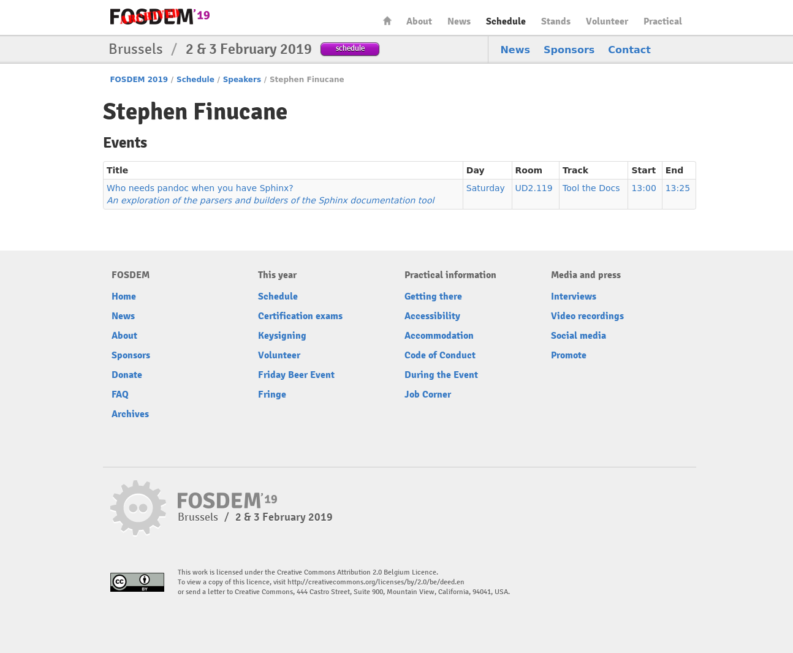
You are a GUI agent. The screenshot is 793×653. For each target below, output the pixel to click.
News (459, 21)
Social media (578, 336)
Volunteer (607, 21)
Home (387, 20)
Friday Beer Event (296, 375)
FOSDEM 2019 (139, 79)
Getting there (433, 296)
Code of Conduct (440, 355)
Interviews (573, 296)
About (419, 21)
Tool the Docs (591, 188)
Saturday (485, 188)
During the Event (441, 375)
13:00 (643, 188)
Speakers (242, 79)
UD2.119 (534, 188)
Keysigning (282, 336)
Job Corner (427, 394)
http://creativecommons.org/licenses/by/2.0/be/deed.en (376, 582)
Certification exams (300, 316)
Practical (662, 21)
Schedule (506, 21)
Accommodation (439, 336)
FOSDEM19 (160, 17)
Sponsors (569, 50)
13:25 (678, 188)
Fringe (272, 394)
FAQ (120, 394)
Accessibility (432, 316)
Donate (127, 375)
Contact (629, 50)
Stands (556, 21)
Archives (130, 414)
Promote (568, 355)
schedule (350, 48)
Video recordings (587, 316)
